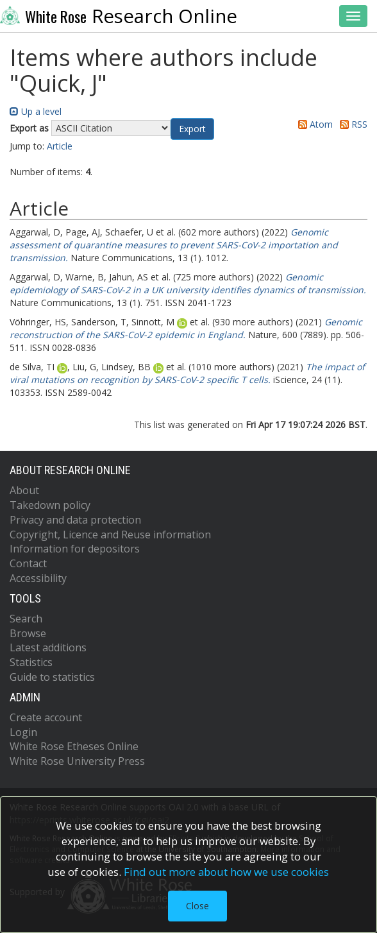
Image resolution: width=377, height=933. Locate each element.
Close (197, 906)
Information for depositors (75, 549)
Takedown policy (50, 505)
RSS (351, 124)
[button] (192, 129)
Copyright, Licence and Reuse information (110, 534)
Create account (46, 717)
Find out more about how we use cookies (226, 871)
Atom (313, 124)
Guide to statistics (52, 677)
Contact (28, 563)
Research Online (118, 16)
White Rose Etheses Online (74, 746)
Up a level (36, 111)
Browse (28, 633)
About (24, 490)
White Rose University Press (77, 761)
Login (23, 732)
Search (26, 619)
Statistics (31, 662)
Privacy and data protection (75, 520)
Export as (29, 128)
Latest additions (48, 647)
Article (59, 146)
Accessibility (38, 578)
